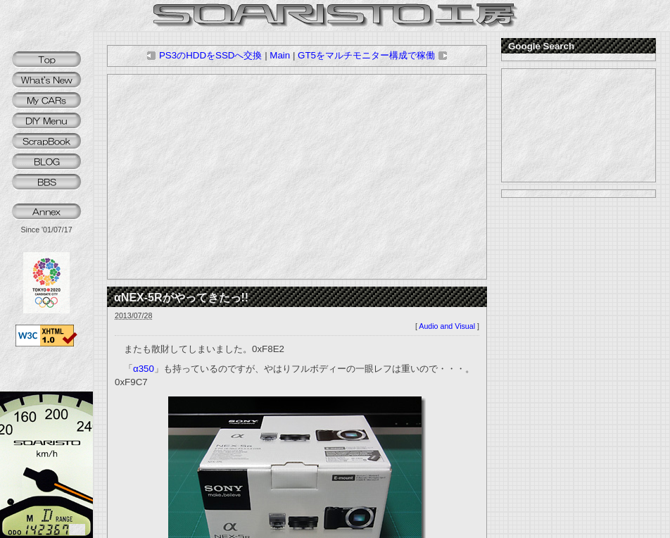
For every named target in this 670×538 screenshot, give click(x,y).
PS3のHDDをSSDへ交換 (204, 55)
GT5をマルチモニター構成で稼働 (373, 55)
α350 (143, 368)
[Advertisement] (297, 176)
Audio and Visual (447, 326)
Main (280, 55)
